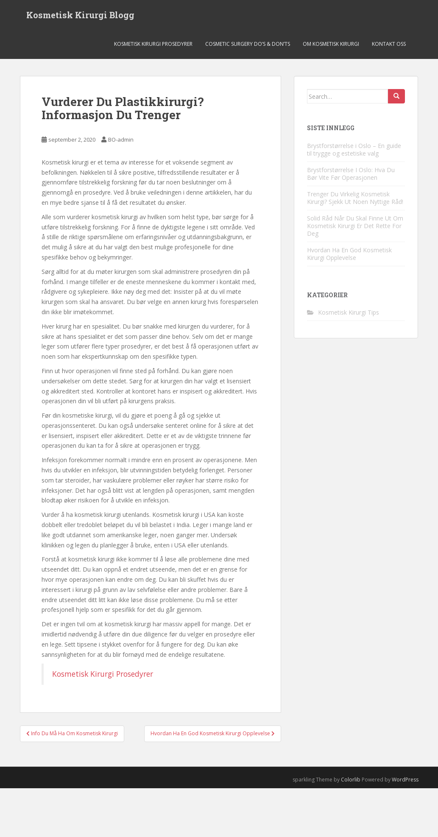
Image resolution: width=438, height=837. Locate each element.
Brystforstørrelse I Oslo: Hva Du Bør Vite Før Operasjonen (351, 173)
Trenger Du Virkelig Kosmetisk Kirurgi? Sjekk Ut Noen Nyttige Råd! (355, 198)
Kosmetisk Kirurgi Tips (348, 313)
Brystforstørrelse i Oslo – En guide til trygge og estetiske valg (354, 149)
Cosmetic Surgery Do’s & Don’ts (247, 44)
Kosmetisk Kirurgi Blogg (80, 14)
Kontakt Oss (389, 44)
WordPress (405, 779)
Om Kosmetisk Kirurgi (331, 44)
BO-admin (121, 140)
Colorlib (350, 779)
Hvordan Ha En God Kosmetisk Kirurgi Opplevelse (349, 254)
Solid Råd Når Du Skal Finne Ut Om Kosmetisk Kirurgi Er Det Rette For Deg (355, 225)
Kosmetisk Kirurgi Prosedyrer (153, 44)
